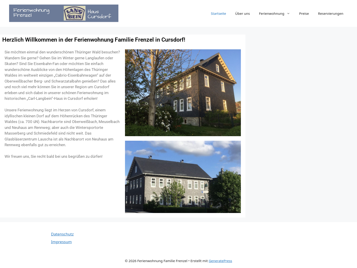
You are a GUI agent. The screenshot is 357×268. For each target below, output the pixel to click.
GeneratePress (220, 260)
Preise (304, 13)
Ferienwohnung (277, 13)
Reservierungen (330, 13)
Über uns (242, 13)
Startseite (218, 13)
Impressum (61, 241)
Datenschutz (62, 234)
